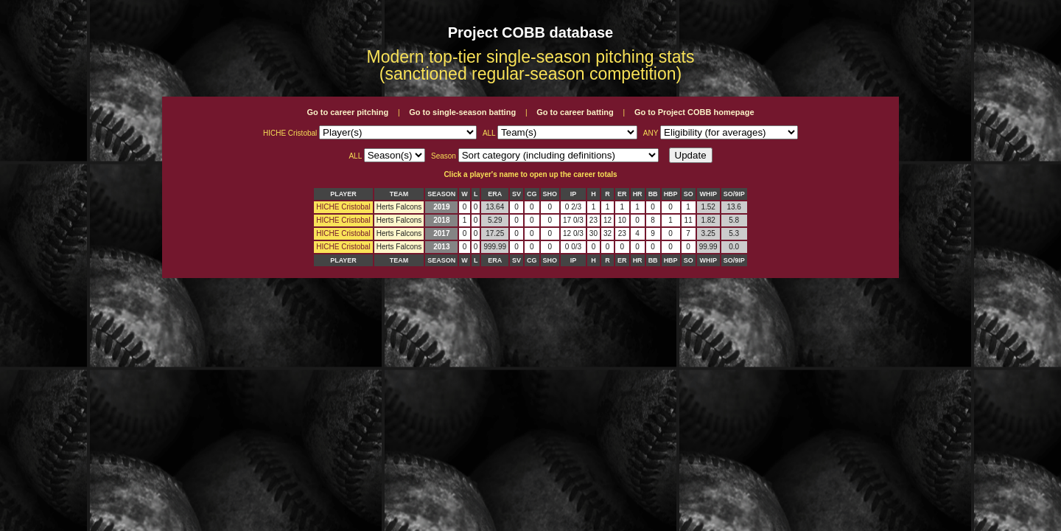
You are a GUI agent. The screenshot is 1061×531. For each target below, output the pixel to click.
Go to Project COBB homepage (694, 112)
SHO (550, 194)
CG (532, 194)
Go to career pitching (347, 112)
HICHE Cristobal (343, 207)
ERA (495, 194)
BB (653, 194)
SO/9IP (734, 194)
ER (622, 194)
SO (688, 194)
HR (637, 194)
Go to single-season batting (462, 112)
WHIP (708, 194)
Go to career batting (575, 112)
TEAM (399, 194)
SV (516, 194)
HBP (671, 194)
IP (573, 194)
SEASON (441, 194)
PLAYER (343, 194)
